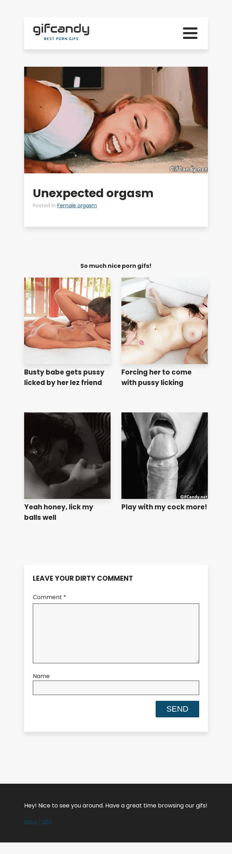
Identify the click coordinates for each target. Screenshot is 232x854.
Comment (49, 597)
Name (41, 687)
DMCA (30, 833)
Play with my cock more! (164, 507)
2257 (46, 833)
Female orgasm (77, 205)
